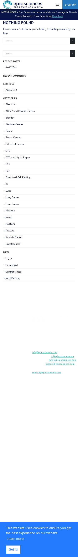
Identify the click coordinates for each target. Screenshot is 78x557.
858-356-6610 (53, 337)
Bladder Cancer (14, 124)
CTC (8, 151)
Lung (8, 190)
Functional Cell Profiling (18, 177)
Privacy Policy (9, 360)
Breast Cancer (13, 137)
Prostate (10, 230)
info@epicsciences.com (44, 352)
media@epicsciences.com (62, 360)
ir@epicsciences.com (62, 356)
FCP (8, 164)
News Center (8, 342)
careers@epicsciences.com (60, 364)
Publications (8, 337)
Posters (10, 224)
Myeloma (10, 210)
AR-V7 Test (7, 328)
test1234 (11, 67)
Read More (57, 16)
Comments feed (13, 271)
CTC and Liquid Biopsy (18, 157)
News (8, 217)
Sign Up (70, 4)
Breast (9, 131)
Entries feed (12, 265)
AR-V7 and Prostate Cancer (20, 111)
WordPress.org (13, 278)
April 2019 (11, 90)
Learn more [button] (15, 539)
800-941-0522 (59, 342)
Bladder (10, 117)
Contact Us (7, 355)
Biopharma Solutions (13, 332)
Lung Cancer (12, 197)
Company (7, 346)
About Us (10, 104)
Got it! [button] (13, 549)
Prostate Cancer (14, 237)
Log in (9, 258)
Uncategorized (13, 244)
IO (7, 184)
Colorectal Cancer (15, 144)
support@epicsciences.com (46, 372)
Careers (6, 351)
